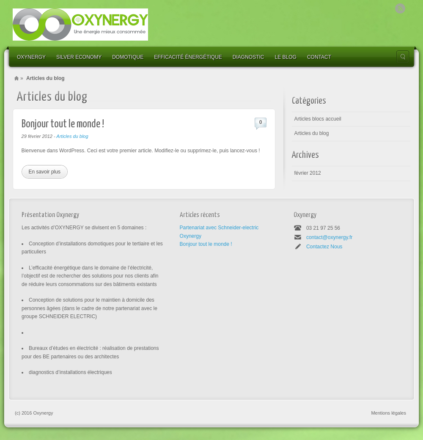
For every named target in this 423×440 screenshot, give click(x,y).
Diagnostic (248, 57)
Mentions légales (388, 412)
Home (16, 78)
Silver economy (79, 57)
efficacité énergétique (188, 57)
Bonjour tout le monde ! (63, 124)
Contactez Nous (324, 247)
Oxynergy (31, 57)
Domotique (127, 57)
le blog (286, 57)
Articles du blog (72, 136)
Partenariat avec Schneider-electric (219, 228)
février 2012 (307, 173)
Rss (400, 8)
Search (402, 56)
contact (319, 57)
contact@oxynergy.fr (329, 237)
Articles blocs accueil (317, 119)
